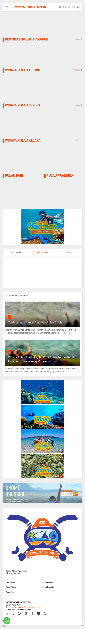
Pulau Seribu (10, 582)
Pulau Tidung (11, 587)
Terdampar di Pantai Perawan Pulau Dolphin (36, 322)
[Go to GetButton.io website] (6, 626)
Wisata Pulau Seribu (30, 7)
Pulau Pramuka (48, 587)
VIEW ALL (77, 105)
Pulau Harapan (47, 582)
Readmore (68, 333)
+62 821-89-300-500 (33, 607)
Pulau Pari (9, 592)
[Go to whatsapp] (6, 620)
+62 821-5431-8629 (15, 607)
